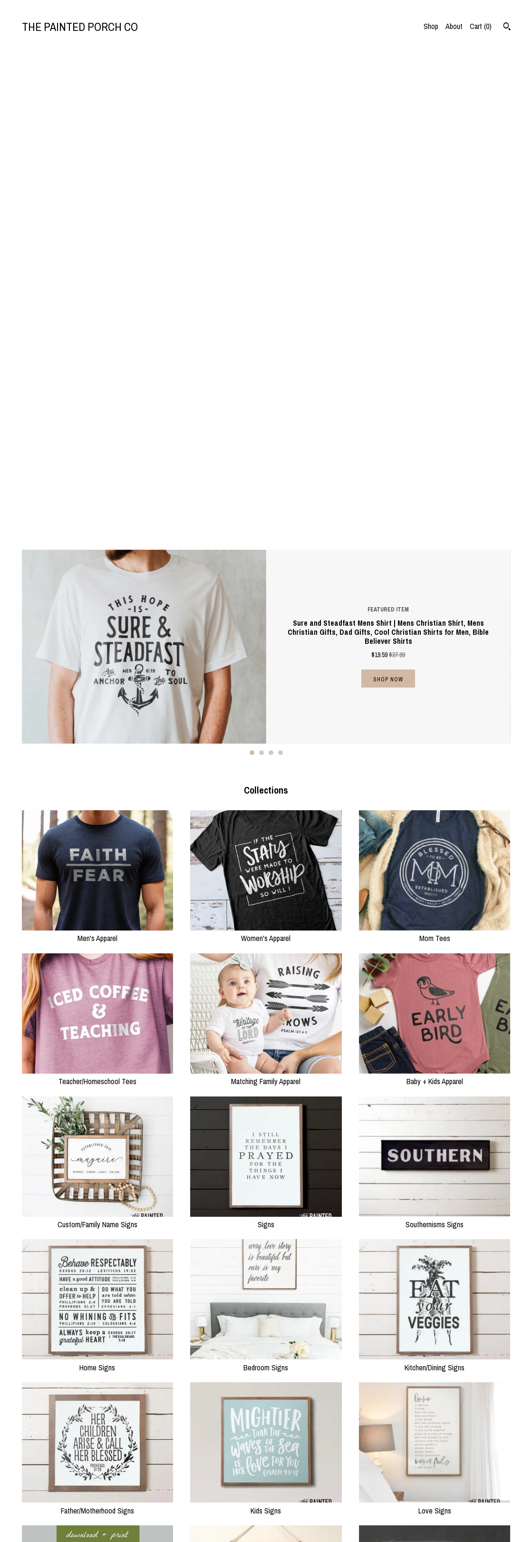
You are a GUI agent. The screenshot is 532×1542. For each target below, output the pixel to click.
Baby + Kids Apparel (435, 590)
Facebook (287, 1497)
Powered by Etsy (422, 1508)
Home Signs (98, 875)
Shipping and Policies (177, 1508)
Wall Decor (266, 1162)
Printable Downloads (98, 1162)
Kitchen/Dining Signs (435, 875)
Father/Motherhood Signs (98, 1019)
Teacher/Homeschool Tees (98, 590)
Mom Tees (435, 446)
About (454, 26)
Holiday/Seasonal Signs (98, 1305)
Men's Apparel (98, 446)
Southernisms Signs (435, 733)
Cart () (481, 26)
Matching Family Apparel (266, 590)
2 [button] (261, 266)
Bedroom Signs (266, 875)
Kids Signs (266, 1019)
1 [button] (252, 266)
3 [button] (271, 266)
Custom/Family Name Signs (98, 733)
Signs (266, 733)
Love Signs (435, 1019)
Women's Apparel (266, 446)
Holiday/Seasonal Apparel (266, 1305)
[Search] (507, 27)
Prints (435, 1162)
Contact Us (163, 1520)
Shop (431, 26)
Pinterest (287, 1508)
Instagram (288, 1485)
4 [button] (280, 266)
